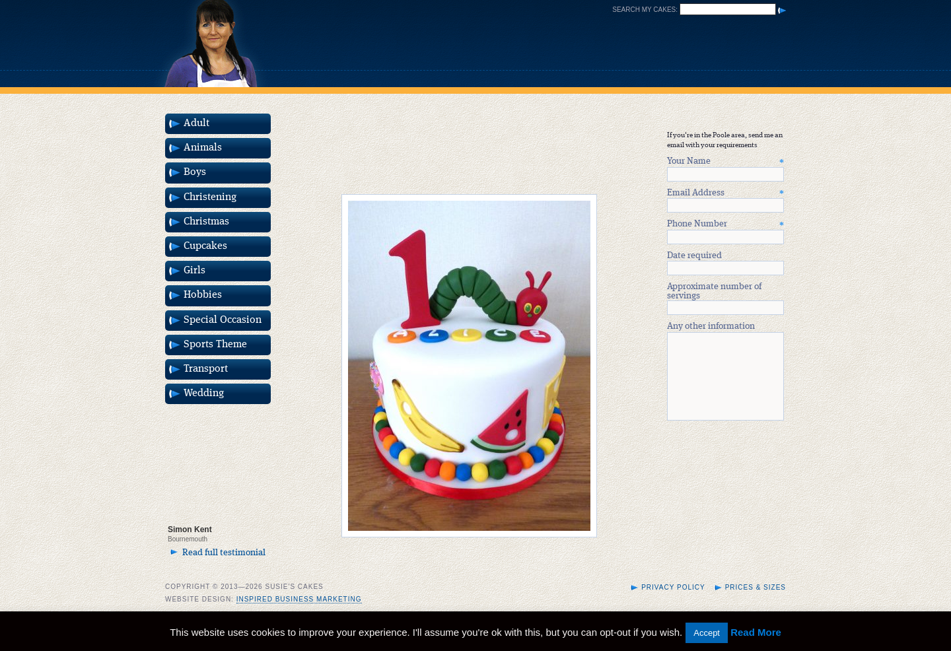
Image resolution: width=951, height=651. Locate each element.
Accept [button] (706, 633)
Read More (755, 632)
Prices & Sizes (755, 603)
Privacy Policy (673, 603)
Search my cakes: (645, 9)
